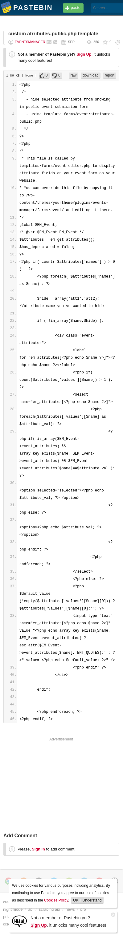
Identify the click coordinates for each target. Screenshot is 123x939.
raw (73, 75)
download (90, 75)
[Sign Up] (19, 921)
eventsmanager (30, 42)
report (109, 75)
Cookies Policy (56, 900)
